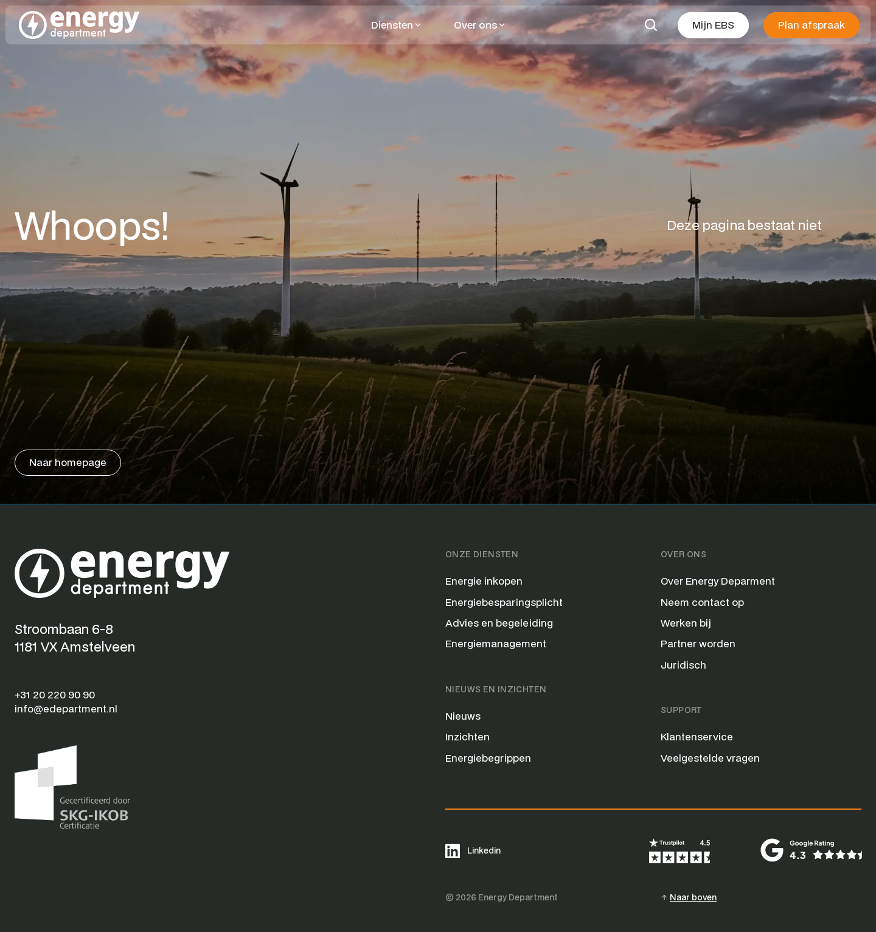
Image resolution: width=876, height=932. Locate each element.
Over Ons (683, 554)
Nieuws (463, 716)
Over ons (475, 25)
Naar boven (693, 897)
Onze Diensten (481, 554)
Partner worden (698, 643)
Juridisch (683, 665)
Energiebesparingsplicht (504, 602)
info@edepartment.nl (66, 708)
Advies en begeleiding (499, 623)
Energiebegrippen (488, 758)
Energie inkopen (484, 581)
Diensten (392, 25)
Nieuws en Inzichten (495, 689)
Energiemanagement (495, 643)
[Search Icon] (651, 25)
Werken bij (686, 623)
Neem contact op (702, 602)
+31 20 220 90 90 (55, 694)
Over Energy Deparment (718, 581)
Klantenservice (697, 736)
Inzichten (467, 736)
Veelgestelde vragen (710, 758)
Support (681, 709)
